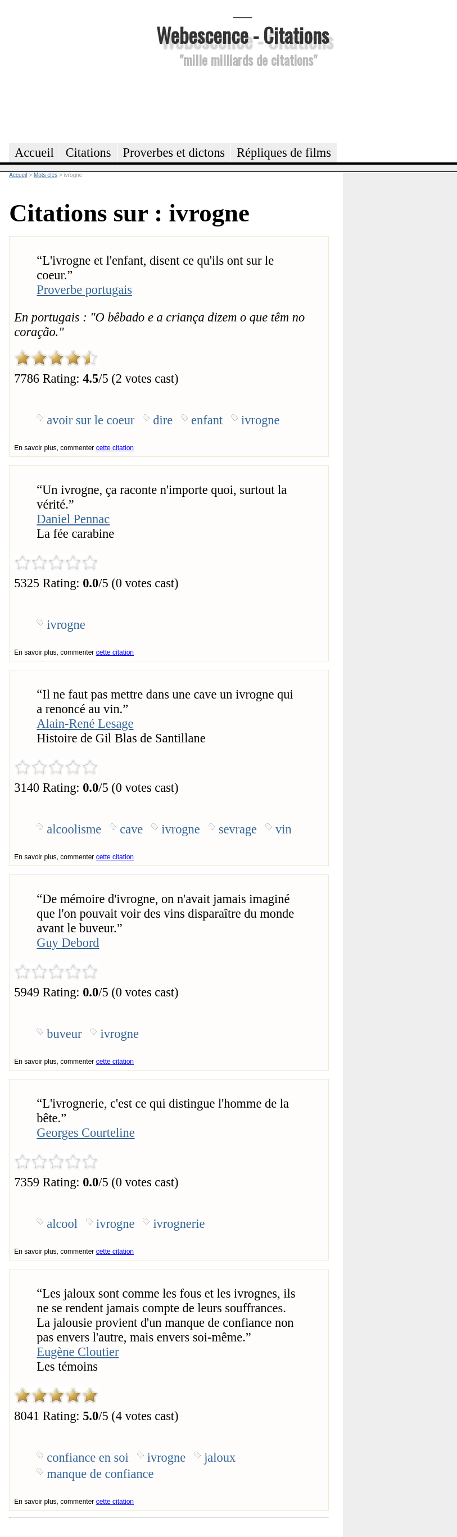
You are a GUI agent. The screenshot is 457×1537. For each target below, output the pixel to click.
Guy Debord (68, 943)
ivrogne (260, 420)
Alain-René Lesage (85, 724)
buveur (64, 1034)
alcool (62, 1224)
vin (283, 829)
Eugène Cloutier (78, 1352)
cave (131, 829)
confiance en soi (87, 1457)
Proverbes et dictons (174, 153)
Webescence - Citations (242, 34)
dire (163, 420)
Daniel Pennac (73, 519)
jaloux (220, 1457)
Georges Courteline (85, 1133)
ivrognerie (179, 1224)
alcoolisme (74, 829)
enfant (207, 420)
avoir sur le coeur (90, 420)
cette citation (115, 448)
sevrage (238, 829)
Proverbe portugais (84, 290)
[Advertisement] (242, 103)
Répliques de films (284, 153)
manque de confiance (100, 1474)
